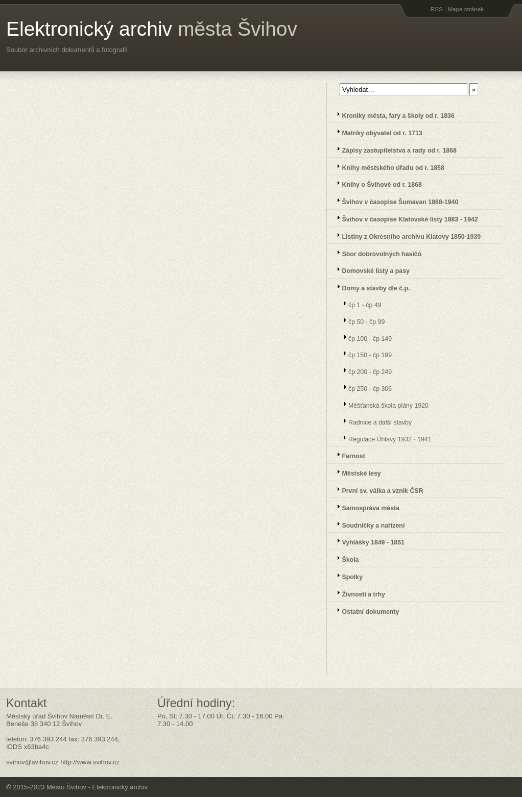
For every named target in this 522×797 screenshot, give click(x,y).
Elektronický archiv (151, 29)
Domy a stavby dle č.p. (370, 287)
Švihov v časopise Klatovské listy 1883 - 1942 (404, 218)
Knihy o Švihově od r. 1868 (376, 183)
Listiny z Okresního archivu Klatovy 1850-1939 (405, 235)
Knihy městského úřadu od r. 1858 (387, 166)
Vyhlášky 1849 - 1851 (367, 541)
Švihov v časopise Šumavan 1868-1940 (394, 201)
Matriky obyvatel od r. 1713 (376, 132)
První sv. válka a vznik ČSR (376, 489)
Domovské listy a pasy (370, 270)
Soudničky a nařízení (367, 524)
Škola (344, 558)
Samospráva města (364, 507)
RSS (437, 9)
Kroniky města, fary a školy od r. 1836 (392, 114)
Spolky (346, 576)
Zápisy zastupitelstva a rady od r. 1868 (393, 149)
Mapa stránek (465, 9)
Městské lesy (355, 472)
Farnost (347, 455)
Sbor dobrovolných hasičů (375, 253)
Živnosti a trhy (357, 593)
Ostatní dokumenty (364, 610)
